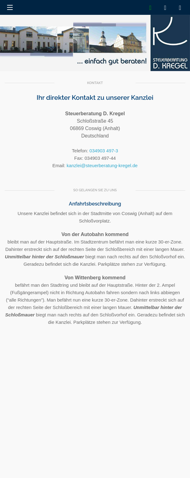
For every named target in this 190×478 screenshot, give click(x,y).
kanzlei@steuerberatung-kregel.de (102, 165)
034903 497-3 (103, 150)
